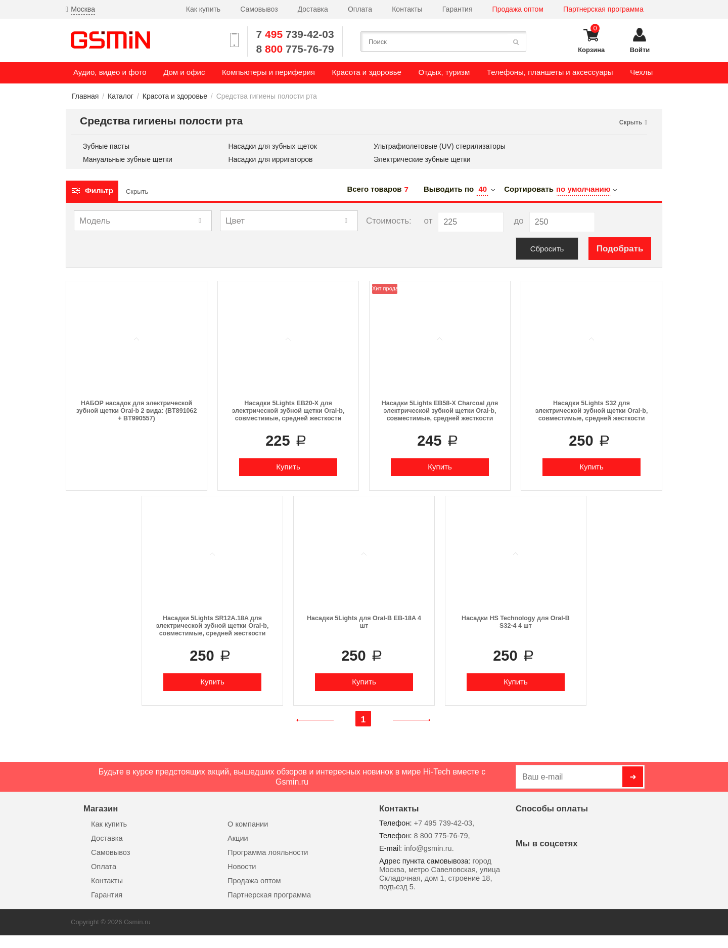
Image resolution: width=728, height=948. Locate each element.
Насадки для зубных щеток (273, 146)
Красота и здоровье (175, 96)
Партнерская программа (603, 9)
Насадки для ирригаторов (271, 159)
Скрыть (137, 191)
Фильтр (92, 190)
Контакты (407, 9)
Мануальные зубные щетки (127, 159)
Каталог (120, 96)
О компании (248, 824)
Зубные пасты (106, 146)
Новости (242, 867)
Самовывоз (259, 9)
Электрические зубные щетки (422, 159)
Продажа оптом (517, 9)
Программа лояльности (268, 852)
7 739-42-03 (295, 34)
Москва (83, 9)
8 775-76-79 (295, 49)
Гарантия (457, 9)
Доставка (313, 9)
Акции (238, 838)
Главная (85, 96)
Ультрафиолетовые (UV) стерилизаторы (440, 146)
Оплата (360, 9)
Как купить (203, 9)
